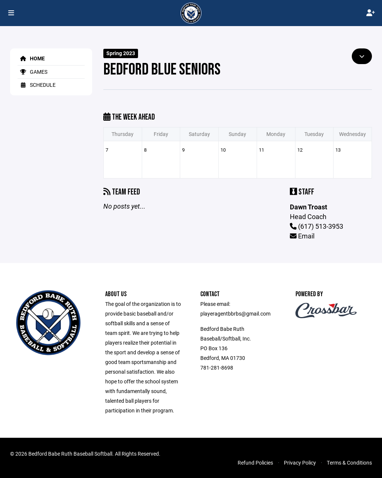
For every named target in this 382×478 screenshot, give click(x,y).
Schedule (37, 84)
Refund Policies (255, 462)
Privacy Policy (300, 462)
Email (302, 235)
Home (31, 58)
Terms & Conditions (349, 462)
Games (32, 71)
